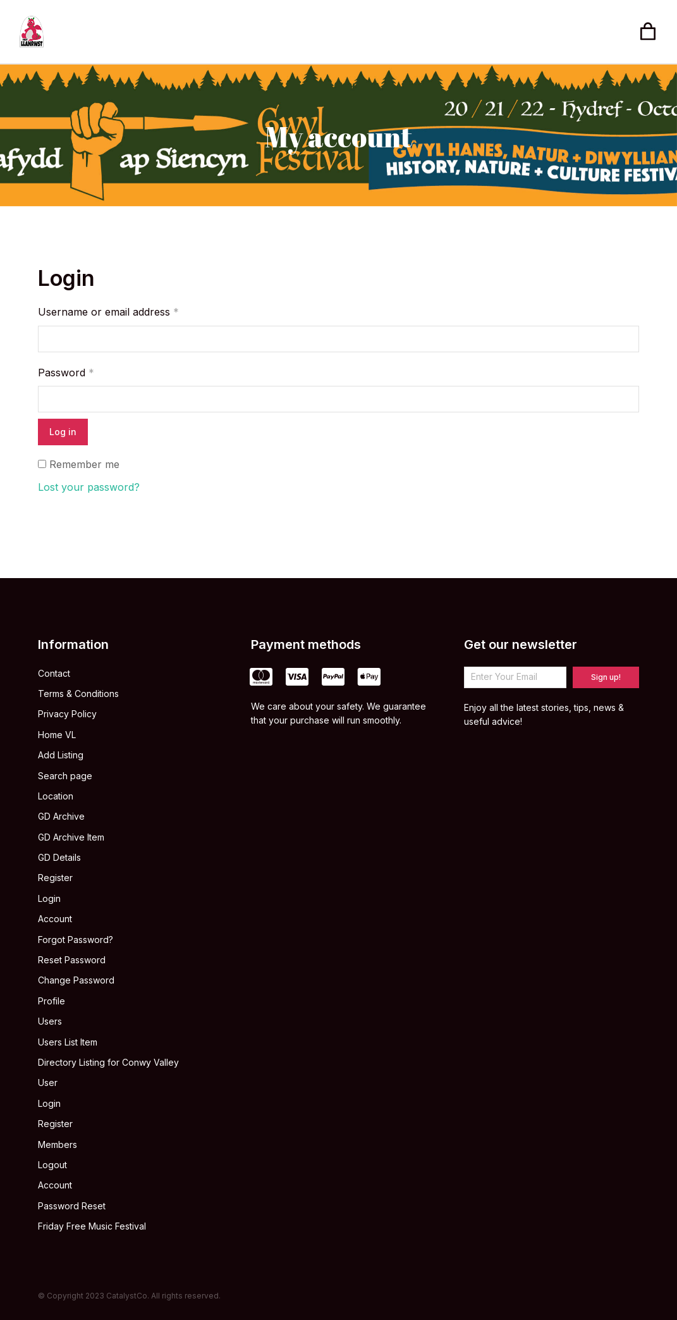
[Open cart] (648, 32)
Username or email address (108, 311)
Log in (62, 431)
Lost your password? (89, 487)
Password (66, 372)
